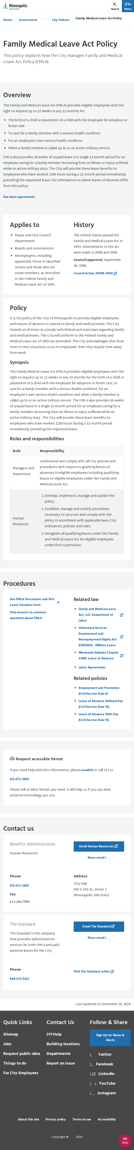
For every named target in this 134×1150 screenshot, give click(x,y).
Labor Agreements (92, 667)
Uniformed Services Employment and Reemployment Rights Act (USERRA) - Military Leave (98, 636)
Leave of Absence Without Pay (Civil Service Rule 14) (101, 704)
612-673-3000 (19, 779)
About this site (28, 1119)
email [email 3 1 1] (86, 770)
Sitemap (10, 1034)
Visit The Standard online (92, 971)
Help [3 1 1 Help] (54, 1034)
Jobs (7, 1044)
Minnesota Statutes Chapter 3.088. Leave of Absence (99, 655)
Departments (59, 1054)
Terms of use (81, 1119)
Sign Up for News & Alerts (110, 1038)
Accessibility (107, 1119)
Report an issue (61, 1063)
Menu (128, 6)
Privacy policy (56, 1119)
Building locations (63, 1044)
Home (7, 20)
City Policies (60, 20)
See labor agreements (19, 197)
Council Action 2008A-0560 (93, 273)
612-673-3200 (19, 885)
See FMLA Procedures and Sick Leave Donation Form (32, 602)
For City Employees (20, 1073)
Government (28, 20)
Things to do (14, 1063)
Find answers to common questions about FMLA (28, 615)
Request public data (21, 1054)
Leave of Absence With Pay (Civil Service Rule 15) (98, 717)
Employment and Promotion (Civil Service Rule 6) (99, 691)
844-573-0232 (19, 979)
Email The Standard (96, 926)
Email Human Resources (96, 846)
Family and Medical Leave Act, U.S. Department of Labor (97, 615)
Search (115, 6)
